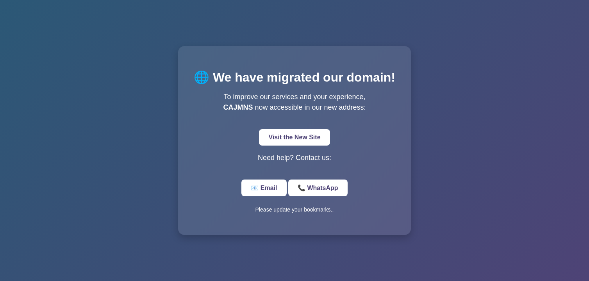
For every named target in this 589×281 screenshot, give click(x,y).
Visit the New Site (294, 137)
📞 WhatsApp (318, 188)
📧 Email (264, 188)
